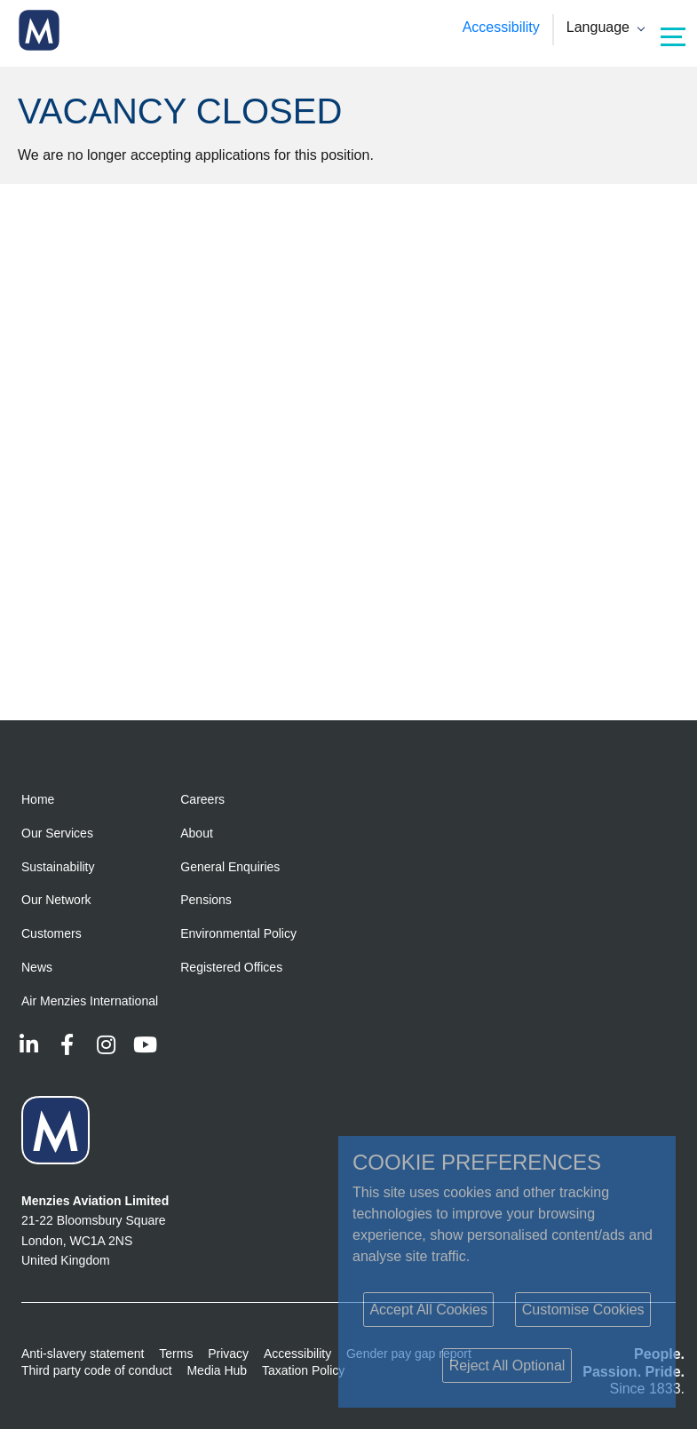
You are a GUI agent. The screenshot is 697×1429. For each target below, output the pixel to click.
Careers (202, 799)
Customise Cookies (583, 1309)
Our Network (56, 900)
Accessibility (501, 27)
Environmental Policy (238, 933)
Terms (176, 1353)
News (36, 967)
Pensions (206, 900)
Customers (51, 933)
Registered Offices (231, 967)
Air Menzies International (89, 1001)
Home (37, 799)
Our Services (57, 833)
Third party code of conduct (96, 1370)
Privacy (228, 1353)
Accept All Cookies (428, 1309)
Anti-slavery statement (83, 1353)
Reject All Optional (507, 1365)
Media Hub (216, 1370)
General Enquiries (230, 867)
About (196, 833)
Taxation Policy (303, 1370)
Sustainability (58, 867)
